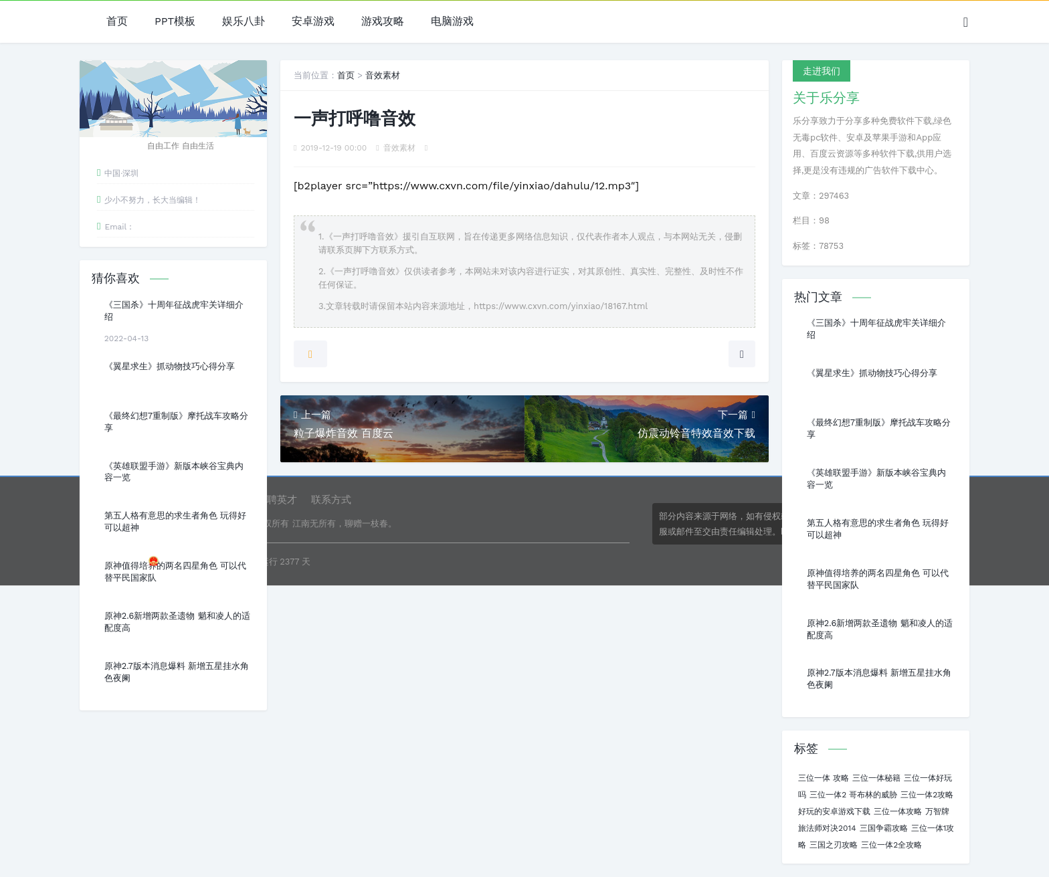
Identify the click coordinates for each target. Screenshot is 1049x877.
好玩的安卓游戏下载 (834, 811)
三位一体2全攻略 (891, 845)
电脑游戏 (452, 21)
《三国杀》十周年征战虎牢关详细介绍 (174, 311)
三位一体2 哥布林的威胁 (853, 794)
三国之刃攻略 (833, 845)
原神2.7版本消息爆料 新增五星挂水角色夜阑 (176, 672)
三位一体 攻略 (823, 778)
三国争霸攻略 (884, 828)
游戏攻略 (382, 21)
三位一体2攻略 (926, 794)
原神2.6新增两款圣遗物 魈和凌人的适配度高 (177, 622)
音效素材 (382, 75)
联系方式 (331, 500)
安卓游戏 (313, 21)
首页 (117, 21)
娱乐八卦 (243, 21)
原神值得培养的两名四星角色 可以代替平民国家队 (175, 572)
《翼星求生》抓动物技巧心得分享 (169, 366)
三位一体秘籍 (876, 778)
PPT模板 (175, 21)
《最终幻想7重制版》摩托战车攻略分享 (176, 422)
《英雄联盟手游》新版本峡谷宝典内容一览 (174, 472)
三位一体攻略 (898, 811)
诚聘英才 (277, 500)
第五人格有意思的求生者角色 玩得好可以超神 (175, 521)
